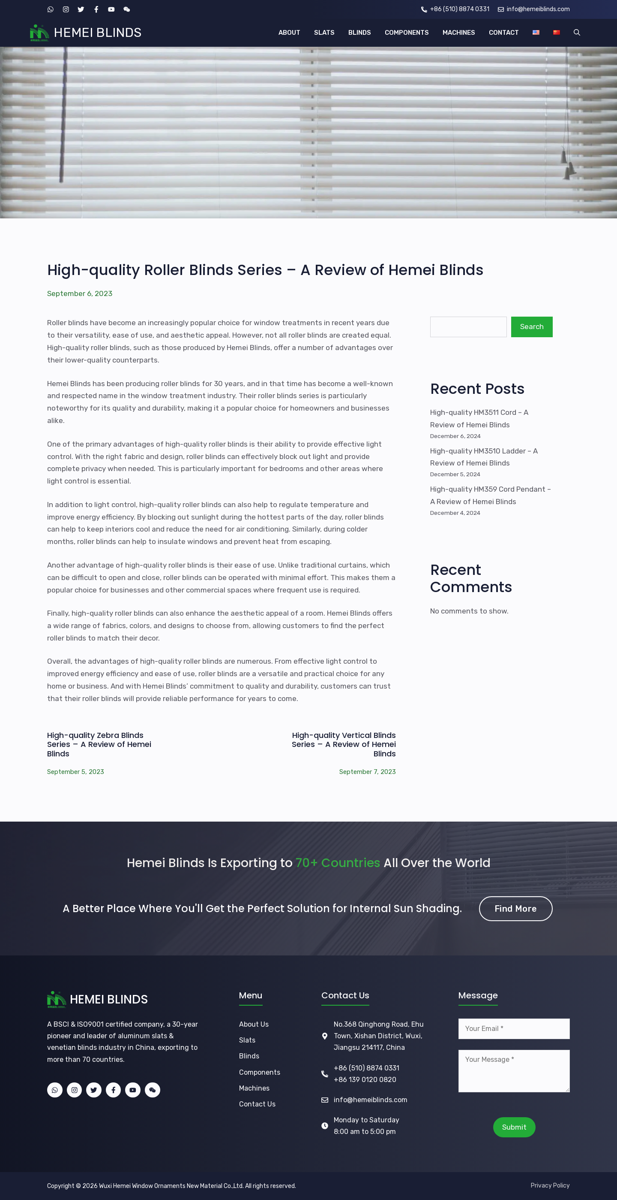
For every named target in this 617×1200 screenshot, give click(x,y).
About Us (254, 1024)
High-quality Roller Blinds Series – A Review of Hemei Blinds (265, 270)
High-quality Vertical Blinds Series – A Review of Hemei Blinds (344, 744)
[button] (577, 33)
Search (532, 326)
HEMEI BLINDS (97, 32)
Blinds (249, 1056)
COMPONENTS (407, 32)
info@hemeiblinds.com (370, 1100)
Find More (515, 909)
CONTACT (504, 32)
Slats (247, 1040)
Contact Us (257, 1104)
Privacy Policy (550, 1185)
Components (259, 1072)
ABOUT (289, 32)
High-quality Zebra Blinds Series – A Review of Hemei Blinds (99, 744)
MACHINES (459, 32)
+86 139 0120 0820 (365, 1080)
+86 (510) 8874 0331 (366, 1068)
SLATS (324, 32)
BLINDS (359, 32)
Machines (254, 1088)
